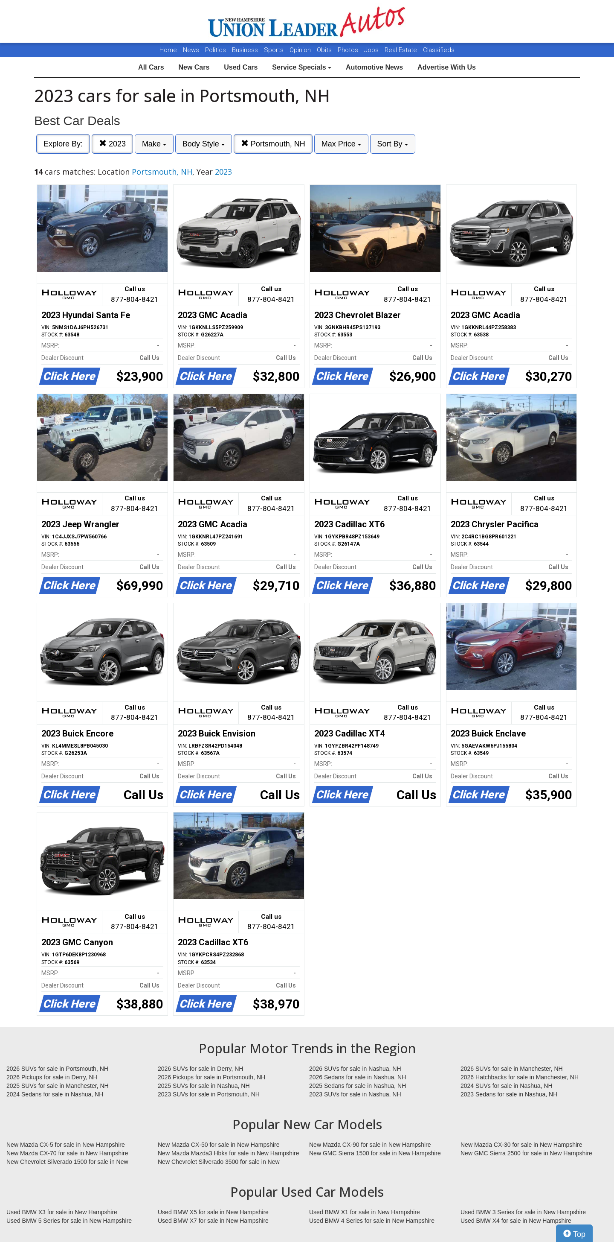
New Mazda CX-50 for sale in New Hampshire (219, 1144)
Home (168, 50)
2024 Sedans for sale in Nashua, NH (54, 1094)
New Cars (193, 67)
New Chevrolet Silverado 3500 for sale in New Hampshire (219, 1162)
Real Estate (402, 50)
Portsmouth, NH (273, 143)
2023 (112, 143)
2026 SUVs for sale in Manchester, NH (511, 1068)
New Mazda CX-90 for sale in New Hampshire (370, 1144)
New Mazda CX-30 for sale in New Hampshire (521, 1144)
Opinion (301, 50)
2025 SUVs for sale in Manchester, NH (57, 1085)
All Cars (151, 67)
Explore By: (63, 144)
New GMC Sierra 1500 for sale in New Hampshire (375, 1153)
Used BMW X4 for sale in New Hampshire (515, 1220)
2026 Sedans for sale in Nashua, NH (357, 1077)
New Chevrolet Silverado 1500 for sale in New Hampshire (67, 1162)
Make (154, 144)
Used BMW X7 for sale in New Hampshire (213, 1220)
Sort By (392, 144)
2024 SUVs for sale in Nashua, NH (506, 1085)
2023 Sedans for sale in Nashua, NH (508, 1094)
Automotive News (374, 67)
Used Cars (241, 67)
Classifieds (439, 50)
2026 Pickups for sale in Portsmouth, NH (211, 1077)
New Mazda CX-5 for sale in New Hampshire (65, 1144)
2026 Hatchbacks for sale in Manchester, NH (519, 1077)
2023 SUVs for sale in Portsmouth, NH (209, 1094)
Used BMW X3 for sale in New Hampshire (61, 1212)
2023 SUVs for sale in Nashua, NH (355, 1094)
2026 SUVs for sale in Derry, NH (200, 1068)
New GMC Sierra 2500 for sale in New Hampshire (526, 1153)
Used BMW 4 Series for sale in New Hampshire (371, 1220)
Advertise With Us (446, 67)
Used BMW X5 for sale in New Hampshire (213, 1212)
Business (246, 50)
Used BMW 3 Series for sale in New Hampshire (523, 1212)
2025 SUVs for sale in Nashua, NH (204, 1085)
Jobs (372, 50)
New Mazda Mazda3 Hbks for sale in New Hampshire (228, 1153)
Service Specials (301, 67)
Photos (349, 50)
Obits (325, 50)
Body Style (203, 144)
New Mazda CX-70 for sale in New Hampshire (67, 1153)
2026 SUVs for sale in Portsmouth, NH (57, 1068)
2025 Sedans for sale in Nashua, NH (357, 1085)
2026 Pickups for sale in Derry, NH (52, 1077)
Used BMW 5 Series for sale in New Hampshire (69, 1220)
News (191, 50)
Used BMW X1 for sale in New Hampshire (364, 1212)
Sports (274, 50)
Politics (215, 50)
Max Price (341, 144)
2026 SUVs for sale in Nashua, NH (355, 1068)
